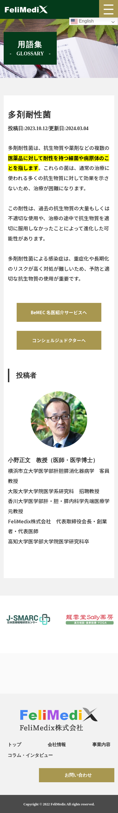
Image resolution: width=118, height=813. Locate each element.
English (82, 21)
